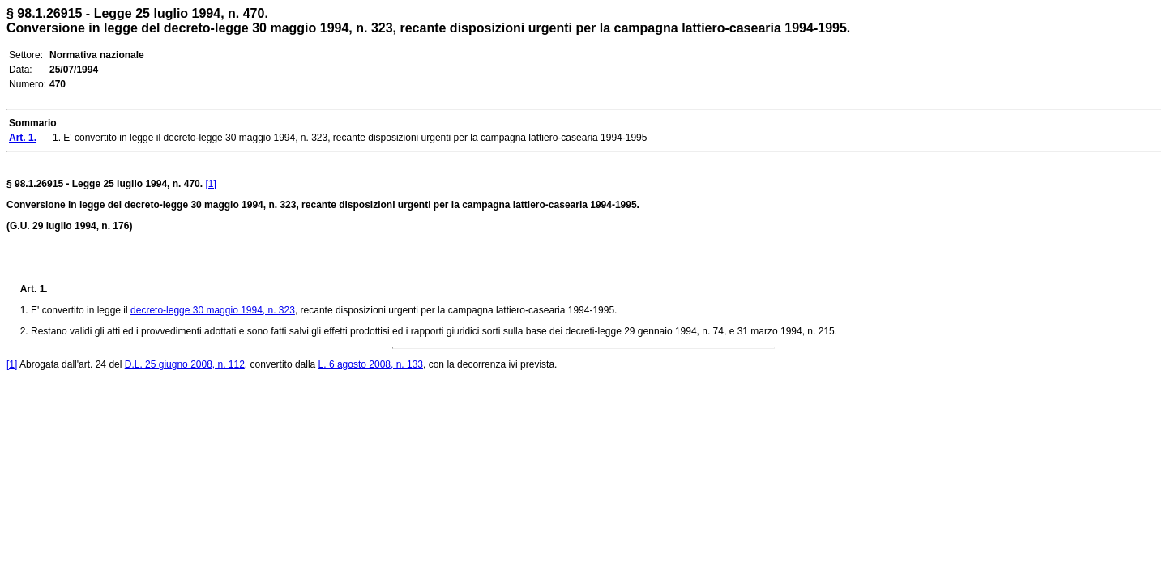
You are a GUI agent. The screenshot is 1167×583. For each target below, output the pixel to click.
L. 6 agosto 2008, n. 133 (370, 364)
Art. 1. (34, 289)
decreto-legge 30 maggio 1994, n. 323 (212, 310)
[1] (210, 183)
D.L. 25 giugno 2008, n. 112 (185, 364)
